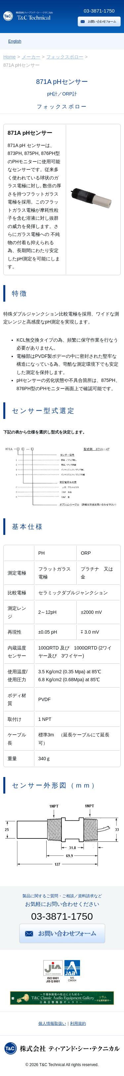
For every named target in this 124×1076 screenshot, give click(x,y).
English (14, 41)
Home (9, 56)
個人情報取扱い (52, 1023)
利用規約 (78, 1023)
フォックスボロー (64, 56)
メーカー (31, 56)
